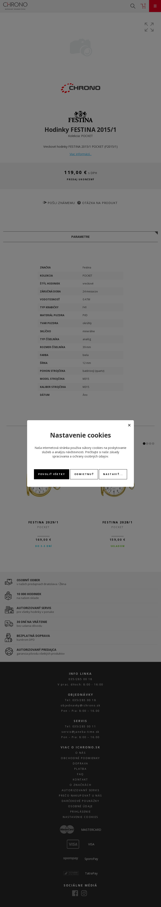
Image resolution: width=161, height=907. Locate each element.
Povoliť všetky (51, 474)
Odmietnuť (84, 474)
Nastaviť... (113, 474)
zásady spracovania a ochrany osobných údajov (85, 454)
